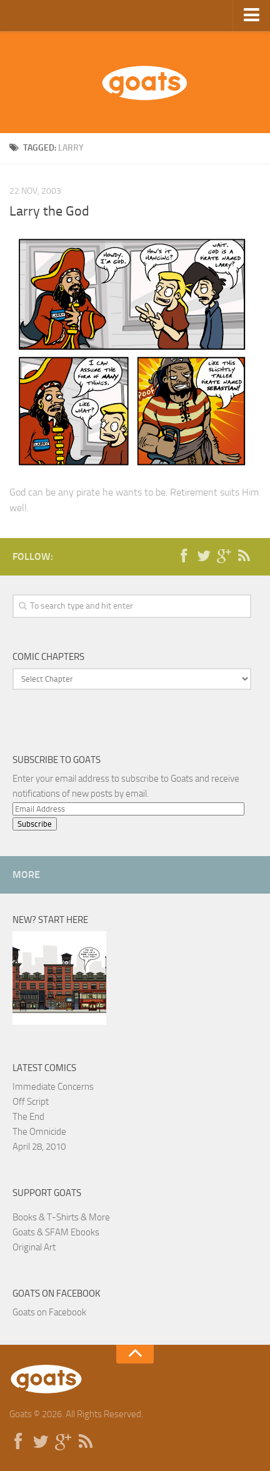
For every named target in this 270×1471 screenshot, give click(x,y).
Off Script (30, 1101)
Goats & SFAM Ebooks (55, 1232)
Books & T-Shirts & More (61, 1217)
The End (28, 1116)
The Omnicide (39, 1131)
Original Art (34, 1247)
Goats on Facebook (56, 1293)
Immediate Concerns (53, 1086)
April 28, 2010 (39, 1146)
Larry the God (49, 211)
